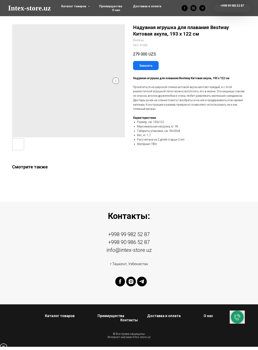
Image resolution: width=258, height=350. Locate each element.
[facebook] (185, 8)
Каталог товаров (74, 6)
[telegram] (202, 8)
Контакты (129, 320)
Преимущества (110, 6)
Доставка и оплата (147, 6)
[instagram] (193, 8)
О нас (116, 10)
